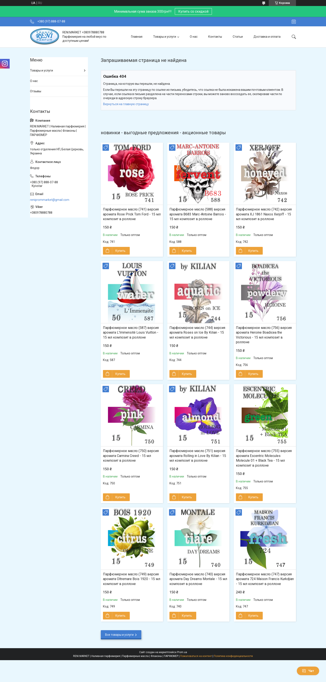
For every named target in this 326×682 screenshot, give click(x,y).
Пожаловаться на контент (196, 656)
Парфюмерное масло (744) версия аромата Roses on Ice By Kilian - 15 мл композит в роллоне (197, 332)
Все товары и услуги (119, 634)
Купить (120, 250)
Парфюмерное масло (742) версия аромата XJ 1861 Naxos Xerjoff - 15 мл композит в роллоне (264, 214)
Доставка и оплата (267, 36)
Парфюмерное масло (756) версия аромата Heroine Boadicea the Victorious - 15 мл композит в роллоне (264, 335)
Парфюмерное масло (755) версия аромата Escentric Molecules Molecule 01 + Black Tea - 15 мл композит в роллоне (264, 458)
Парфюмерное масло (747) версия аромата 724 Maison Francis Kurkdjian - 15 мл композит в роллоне (265, 579)
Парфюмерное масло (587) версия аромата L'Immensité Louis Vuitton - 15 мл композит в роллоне (131, 332)
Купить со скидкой (193, 11)
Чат (308, 671)
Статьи (238, 36)
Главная (136, 36)
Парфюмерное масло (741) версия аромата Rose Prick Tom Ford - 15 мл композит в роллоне (132, 214)
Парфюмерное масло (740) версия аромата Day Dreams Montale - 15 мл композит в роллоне (198, 579)
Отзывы (35, 91)
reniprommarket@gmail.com (49, 199)
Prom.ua (182, 652)
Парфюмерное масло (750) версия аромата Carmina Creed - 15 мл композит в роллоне (131, 456)
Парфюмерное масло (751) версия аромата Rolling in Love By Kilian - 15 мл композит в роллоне (197, 456)
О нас (194, 36)
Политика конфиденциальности (233, 656)
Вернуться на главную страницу (126, 104)
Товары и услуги (164, 36)
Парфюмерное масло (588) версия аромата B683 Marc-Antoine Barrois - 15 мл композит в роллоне (197, 214)
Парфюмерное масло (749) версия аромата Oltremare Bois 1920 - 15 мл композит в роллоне (131, 579)
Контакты (215, 36)
